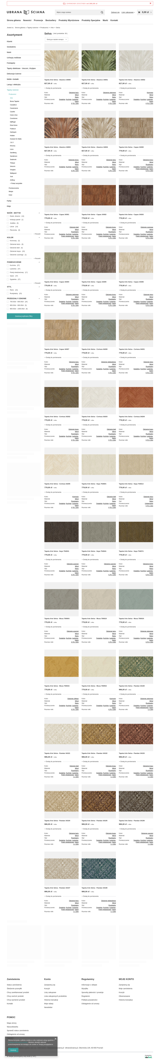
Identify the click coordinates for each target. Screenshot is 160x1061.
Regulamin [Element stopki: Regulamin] (86, 996)
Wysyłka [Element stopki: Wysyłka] (85, 989)
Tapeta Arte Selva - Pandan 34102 (94, 753)
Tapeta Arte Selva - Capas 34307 (56, 349)
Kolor (10, 195)
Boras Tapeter (14, 101)
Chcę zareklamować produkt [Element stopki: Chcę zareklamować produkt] (18, 992)
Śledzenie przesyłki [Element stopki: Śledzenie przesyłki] (14, 989)
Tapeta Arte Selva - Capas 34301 (56, 214)
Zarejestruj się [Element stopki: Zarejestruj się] (49, 985)
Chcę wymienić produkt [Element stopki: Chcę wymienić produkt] (16, 1000)
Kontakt (114, 20)
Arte (52, 28)
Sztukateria (11, 47)
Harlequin (13, 132)
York (11, 176)
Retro (77, 97)
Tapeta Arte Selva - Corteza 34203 (95, 417)
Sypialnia (62, 99)
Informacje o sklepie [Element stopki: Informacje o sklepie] (89, 985)
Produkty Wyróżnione (69, 20)
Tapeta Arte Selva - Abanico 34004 (95, 147)
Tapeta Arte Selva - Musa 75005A (94, 686)
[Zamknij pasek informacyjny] (150, 3)
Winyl (77, 95)
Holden (12, 135)
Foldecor (13, 129)
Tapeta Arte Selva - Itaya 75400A (94, 484)
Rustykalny (149, 164)
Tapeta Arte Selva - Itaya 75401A (131, 484)
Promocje (38, 20)
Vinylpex (13, 170)
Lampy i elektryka (13, 85)
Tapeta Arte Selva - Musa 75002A (94, 618)
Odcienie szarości (73, 564)
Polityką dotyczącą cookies (18, 1042)
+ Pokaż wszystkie (16, 183)
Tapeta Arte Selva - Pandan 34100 (132, 686)
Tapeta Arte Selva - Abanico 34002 (132, 80)
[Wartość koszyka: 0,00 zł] (145, 12)
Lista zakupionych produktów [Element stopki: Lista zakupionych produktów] (55, 996)
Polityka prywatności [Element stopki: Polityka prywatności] (89, 1000)
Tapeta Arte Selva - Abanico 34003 (57, 147)
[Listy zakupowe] (128, 12)
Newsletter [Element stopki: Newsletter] (48, 1007)
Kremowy (150, 93)
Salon (77, 101)
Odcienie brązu (73, 160)
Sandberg (13, 153)
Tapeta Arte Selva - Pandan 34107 (57, 888)
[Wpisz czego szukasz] (80, 12)
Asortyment (14, 34)
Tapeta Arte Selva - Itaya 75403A (56, 551)
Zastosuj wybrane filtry (23, 316)
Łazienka (75, 99)
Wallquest (13, 173)
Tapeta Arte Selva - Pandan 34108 (94, 888)
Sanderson (13, 156)
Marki (105, 20)
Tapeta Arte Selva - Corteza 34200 (95, 349)
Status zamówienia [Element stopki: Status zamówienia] (14, 985)
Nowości (27, 20)
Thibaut (12, 163)
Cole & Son (14, 115)
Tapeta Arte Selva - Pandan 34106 (132, 821)
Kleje (9, 206)
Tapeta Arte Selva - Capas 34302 (94, 214)
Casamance (14, 108)
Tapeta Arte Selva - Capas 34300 (131, 147)
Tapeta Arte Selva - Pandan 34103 (132, 753)
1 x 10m (150, 709)
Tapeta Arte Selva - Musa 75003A (131, 618)
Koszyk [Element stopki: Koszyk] (47, 989)
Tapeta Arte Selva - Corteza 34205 (57, 484)
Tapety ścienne (32, 28)
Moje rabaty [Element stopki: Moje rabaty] (48, 1004)
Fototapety (11, 63)
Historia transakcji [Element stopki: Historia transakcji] (51, 1000)
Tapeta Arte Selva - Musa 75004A (57, 686)
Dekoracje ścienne (14, 74)
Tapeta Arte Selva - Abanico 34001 (95, 80)
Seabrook (13, 159)
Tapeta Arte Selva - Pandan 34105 (94, 821)
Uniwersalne (149, 503)
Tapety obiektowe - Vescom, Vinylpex (21, 68)
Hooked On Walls (16, 139)
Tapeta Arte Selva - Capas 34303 (131, 214)
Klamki (9, 41)
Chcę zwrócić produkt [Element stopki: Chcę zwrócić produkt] (15, 996)
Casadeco (13, 105)
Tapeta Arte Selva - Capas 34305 (94, 282)
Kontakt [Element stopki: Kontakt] (10, 1004)
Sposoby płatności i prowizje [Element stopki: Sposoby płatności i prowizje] (93, 992)
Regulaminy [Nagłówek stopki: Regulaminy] (88, 979)
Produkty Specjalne (91, 20)
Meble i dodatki (13, 79)
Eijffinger (13, 122)
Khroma (12, 146)
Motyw (11, 191)
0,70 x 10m (75, 103)
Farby (9, 201)
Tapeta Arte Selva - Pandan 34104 (57, 821)
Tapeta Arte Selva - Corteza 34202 (57, 417)
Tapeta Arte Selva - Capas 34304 (56, 282)
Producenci (44, 28)
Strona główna (14, 20)
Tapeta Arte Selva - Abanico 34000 (57, 80)
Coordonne (13, 118)
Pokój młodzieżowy (142, 169)
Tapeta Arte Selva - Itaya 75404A (94, 551)
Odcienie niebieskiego (108, 362)
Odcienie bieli (74, 227)
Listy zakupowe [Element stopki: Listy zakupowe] (50, 992)
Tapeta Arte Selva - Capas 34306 (131, 282)
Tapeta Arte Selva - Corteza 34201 (132, 349)
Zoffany (12, 180)
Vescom (12, 166)
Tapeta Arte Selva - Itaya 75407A (131, 551)
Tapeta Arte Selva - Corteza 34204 (132, 417)
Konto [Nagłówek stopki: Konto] (47, 979)
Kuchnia (68, 99)
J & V (12, 142)
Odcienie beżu (74, 93)
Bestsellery (51, 20)
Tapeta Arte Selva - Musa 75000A (57, 618)
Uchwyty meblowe (14, 58)
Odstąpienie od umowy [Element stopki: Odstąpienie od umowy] (90, 1004)
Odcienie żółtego (73, 699)
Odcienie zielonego (109, 93)
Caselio (12, 112)
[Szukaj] (102, 12)
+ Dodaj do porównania (52, 88)
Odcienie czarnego (147, 227)
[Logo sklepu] (26, 12)
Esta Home (13, 125)
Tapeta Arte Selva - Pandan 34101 (57, 753)
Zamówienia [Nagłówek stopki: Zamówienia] (13, 979)
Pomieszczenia (14, 188)
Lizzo (12, 149)
